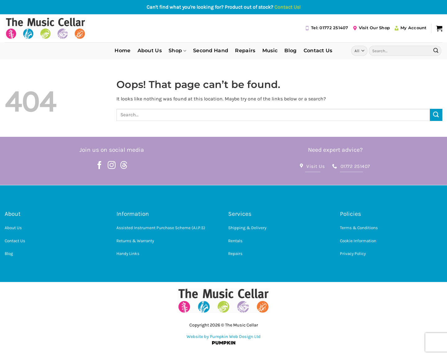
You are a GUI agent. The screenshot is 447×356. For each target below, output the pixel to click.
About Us (150, 50)
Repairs (245, 50)
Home (122, 50)
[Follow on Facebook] (100, 165)
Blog (290, 50)
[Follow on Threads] (124, 165)
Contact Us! (287, 7)
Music (270, 50)
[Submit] (436, 50)
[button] (439, 28)
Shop (177, 51)
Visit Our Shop (371, 27)
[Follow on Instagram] (112, 165)
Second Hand (210, 50)
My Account (410, 27)
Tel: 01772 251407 (326, 27)
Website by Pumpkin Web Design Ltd (224, 336)
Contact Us (318, 50)
